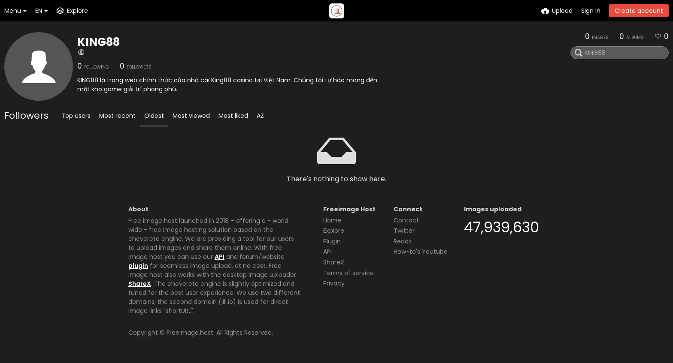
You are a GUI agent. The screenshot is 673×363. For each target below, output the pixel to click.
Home (332, 220)
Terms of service (348, 273)
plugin (138, 265)
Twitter (404, 230)
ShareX (139, 283)
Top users (76, 115)
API (219, 256)
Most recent (117, 115)
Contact (406, 220)
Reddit (403, 241)
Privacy (334, 283)
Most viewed (191, 115)
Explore (333, 230)
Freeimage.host (190, 332)
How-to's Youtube (421, 251)
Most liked (233, 115)
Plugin (332, 241)
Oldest (154, 115)
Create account (639, 10)
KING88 (98, 42)
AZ (260, 115)
